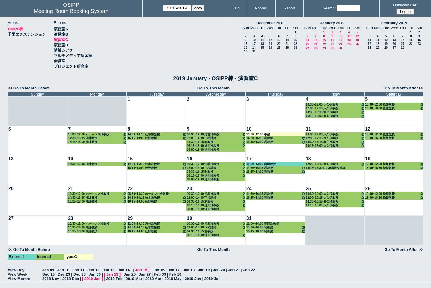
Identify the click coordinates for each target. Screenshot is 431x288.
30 (245, 51)
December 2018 (270, 23)
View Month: (19, 279)
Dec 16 (48, 274)
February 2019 (394, 23)
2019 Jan (92, 279)
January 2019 (332, 23)
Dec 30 (79, 274)
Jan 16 (159, 270)
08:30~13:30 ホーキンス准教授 (148, 193)
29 (295, 47)
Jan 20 (219, 270)
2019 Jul (211, 279)
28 (287, 47)
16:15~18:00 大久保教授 (335, 116)
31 (254, 51)
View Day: (17, 270)
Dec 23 (64, 274)
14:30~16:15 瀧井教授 (97, 138)
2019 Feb (114, 279)
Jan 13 (108, 270)
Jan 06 (95, 274)
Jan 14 (123, 270)
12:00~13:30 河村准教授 (143, 223)
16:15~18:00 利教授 (275, 142)
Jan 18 (189, 270)
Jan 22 (249, 270)
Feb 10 (175, 274)
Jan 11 (78, 270)
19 (270, 43)
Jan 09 (48, 270)
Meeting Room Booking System (71, 11)
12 (270, 40)
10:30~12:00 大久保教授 (335, 104)
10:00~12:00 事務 (258, 134)
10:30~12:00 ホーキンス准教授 (97, 134)
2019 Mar (134, 279)
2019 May (173, 279)
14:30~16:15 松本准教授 (156, 134)
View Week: (18, 274)
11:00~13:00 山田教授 (261, 164)
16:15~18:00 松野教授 (156, 138)
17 (254, 43)
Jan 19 (204, 270)
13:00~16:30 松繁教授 (394, 108)
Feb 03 (160, 274)
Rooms (261, 8)
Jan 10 (63, 270)
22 (295, 43)
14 (287, 40)
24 (254, 47)
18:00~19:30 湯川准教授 (203, 149)
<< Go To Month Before (29, 88)
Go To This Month (213, 88)
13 (278, 40)
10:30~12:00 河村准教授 (216, 134)
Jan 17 (174, 270)
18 (262, 43)
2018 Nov (50, 279)
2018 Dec (70, 279)
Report (289, 8)
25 (262, 47)
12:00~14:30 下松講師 (216, 138)
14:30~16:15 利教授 (216, 142)
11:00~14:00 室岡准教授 (262, 223)
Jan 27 (145, 274)
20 (278, 43)
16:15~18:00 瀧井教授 (97, 142)
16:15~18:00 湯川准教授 (216, 146)
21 (287, 43)
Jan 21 (234, 270)
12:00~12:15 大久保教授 (335, 108)
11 (262, 40)
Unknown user (405, 5)
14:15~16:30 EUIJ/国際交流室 (326, 167)
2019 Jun (193, 279)
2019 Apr (153, 279)
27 (278, 47)
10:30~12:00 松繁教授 (394, 104)
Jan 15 (141, 270)
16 (245, 43)
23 (245, 47)
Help (236, 8)
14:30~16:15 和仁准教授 (335, 112)
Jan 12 (93, 270)
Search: (329, 8)
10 (254, 40)
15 (295, 40)
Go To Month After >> (404, 88)
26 (270, 47)
